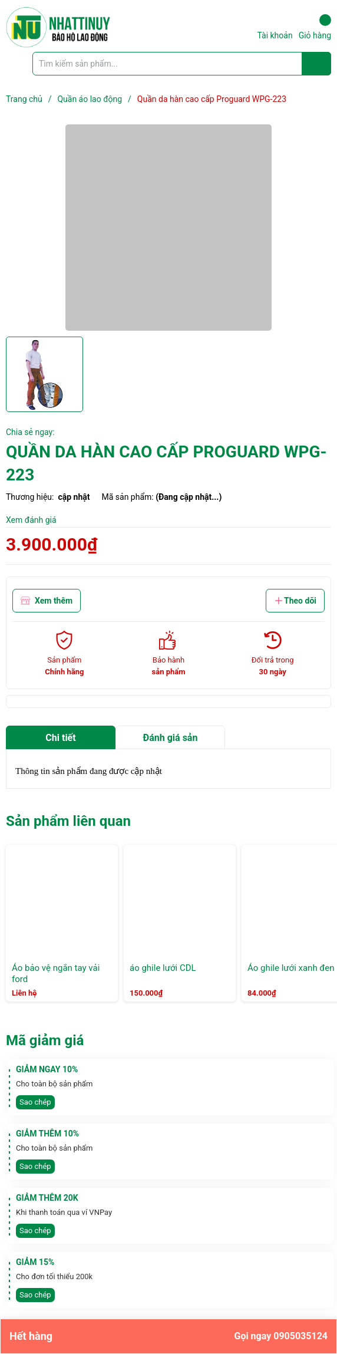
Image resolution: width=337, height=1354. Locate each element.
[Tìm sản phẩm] (181, 63)
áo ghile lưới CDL (163, 968)
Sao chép (35, 1102)
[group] (168, 227)
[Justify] (316, 63)
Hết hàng (168, 1336)
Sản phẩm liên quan (68, 821)
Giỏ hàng (315, 27)
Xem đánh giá (31, 520)
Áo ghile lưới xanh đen (291, 968)
